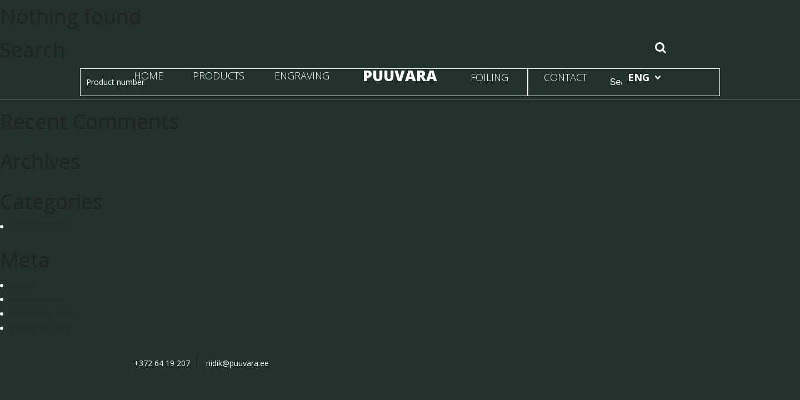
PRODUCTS (218, 75)
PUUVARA (400, 75)
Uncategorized (40, 226)
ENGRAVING (301, 75)
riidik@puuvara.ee (237, 363)
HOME (148, 75)
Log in (23, 285)
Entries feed (35, 299)
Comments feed (43, 313)
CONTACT (565, 77)
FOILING (489, 77)
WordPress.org (41, 328)
